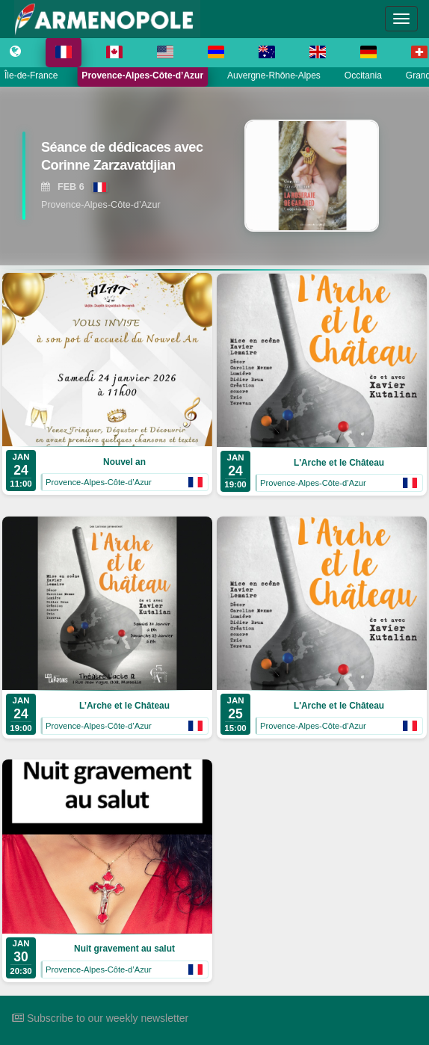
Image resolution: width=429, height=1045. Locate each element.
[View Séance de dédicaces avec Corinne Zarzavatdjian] (122, 159)
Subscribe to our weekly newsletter (100, 1018)
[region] (214, 175)
